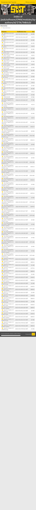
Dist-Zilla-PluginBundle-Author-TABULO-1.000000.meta (7, 127)
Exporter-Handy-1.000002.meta (8, 304)
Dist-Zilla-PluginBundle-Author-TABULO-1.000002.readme (7, 144)
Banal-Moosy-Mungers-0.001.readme (8, 55)
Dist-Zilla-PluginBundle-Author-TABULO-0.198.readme (7, 118)
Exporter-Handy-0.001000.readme (8, 262)
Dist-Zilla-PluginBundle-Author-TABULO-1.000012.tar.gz (7, 229)
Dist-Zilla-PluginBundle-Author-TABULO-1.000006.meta (7, 167)
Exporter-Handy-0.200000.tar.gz (8, 274)
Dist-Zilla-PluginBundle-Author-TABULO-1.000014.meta (7, 246)
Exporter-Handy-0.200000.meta (8, 268)
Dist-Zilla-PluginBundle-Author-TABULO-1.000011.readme (7, 211)
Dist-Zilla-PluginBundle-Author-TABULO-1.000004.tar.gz (7, 162)
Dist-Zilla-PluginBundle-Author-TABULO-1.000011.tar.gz (7, 215)
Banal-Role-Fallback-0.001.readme (8, 73)
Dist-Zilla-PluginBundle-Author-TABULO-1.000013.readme (7, 238)
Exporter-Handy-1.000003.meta (8, 313)
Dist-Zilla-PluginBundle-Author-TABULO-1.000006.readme (7, 171)
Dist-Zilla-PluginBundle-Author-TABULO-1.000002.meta (7, 140)
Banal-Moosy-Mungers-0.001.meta (8, 52)
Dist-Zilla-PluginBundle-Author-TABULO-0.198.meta (7, 113)
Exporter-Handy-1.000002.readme (8, 307)
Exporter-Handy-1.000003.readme (8, 316)
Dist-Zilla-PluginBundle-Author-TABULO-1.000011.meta (7, 206)
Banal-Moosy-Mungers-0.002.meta (8, 61)
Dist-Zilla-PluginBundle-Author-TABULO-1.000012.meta (7, 220)
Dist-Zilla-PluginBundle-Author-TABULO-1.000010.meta (7, 193)
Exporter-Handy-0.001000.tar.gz (8, 265)
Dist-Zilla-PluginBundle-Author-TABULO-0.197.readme (7, 104)
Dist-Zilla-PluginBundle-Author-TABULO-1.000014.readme (7, 251)
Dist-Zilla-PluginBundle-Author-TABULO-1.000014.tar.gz (7, 255)
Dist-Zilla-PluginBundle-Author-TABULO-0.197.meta (7, 100)
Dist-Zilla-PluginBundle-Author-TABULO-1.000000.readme (7, 131)
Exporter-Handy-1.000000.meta (8, 286)
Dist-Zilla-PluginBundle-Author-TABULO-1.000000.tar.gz (7, 135)
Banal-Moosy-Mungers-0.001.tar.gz (8, 58)
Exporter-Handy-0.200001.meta (8, 277)
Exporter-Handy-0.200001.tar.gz (8, 283)
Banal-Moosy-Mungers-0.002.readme (8, 64)
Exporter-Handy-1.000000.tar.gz (8, 292)
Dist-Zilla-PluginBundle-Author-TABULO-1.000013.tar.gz (7, 242)
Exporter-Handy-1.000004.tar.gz (8, 328)
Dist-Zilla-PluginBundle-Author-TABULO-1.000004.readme (7, 158)
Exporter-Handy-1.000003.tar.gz (8, 319)
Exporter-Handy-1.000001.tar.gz (8, 301)
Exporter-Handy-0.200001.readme (8, 280)
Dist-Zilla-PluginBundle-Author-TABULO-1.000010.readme (7, 198)
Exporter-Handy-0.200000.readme (8, 271)
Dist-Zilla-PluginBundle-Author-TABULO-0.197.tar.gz (7, 109)
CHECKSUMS (6, 97)
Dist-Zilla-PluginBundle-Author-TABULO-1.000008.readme (7, 184)
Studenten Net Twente (8, 2)
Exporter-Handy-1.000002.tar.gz (8, 310)
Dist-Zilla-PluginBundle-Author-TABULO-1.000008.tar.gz (7, 189)
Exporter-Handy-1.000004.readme (8, 325)
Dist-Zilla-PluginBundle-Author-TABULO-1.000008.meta (7, 180)
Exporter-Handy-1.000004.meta (8, 322)
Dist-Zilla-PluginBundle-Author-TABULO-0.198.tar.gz (7, 122)
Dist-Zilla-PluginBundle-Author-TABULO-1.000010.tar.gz (7, 202)
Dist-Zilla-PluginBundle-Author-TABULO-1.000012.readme (7, 224)
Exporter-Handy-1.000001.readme (8, 298)
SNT (33, 334)
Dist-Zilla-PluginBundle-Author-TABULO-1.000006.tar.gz (7, 175)
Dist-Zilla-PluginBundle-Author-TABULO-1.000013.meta (7, 233)
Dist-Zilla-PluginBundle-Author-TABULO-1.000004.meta (7, 153)
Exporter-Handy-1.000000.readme (8, 289)
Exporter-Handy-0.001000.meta (8, 259)
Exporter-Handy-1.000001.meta (8, 295)
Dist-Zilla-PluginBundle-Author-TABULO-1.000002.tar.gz (7, 149)
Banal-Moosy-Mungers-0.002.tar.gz (8, 67)
